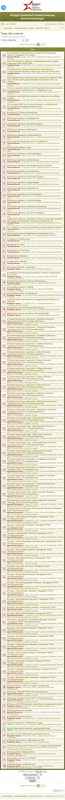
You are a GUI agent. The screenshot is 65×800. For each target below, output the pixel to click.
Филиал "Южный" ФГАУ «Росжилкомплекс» (28, 692)
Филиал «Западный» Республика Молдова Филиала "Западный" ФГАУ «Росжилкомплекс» (31, 621)
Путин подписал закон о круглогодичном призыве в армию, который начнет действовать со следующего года (35, 89)
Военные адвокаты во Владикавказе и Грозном (30, 165)
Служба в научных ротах (20, 716)
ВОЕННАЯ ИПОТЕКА (52, 309)
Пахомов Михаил (13, 57)
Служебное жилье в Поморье (22, 293)
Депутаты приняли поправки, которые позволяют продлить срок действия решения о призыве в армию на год (35, 220)
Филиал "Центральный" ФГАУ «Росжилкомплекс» (31, 698)
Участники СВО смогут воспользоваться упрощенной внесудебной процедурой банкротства (32, 105)
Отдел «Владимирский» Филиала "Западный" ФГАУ (32, 607)
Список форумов (21, 796)
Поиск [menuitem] (62, 28)
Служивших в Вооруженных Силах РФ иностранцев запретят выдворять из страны (31, 54)
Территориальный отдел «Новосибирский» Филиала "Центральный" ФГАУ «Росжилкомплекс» (32, 444)
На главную (8, 796)
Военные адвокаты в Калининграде (25, 200)
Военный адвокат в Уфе (20, 147)
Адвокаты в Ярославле (19, 239)
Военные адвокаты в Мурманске (23, 188)
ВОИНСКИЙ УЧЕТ (50, 235)
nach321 (10, 747)
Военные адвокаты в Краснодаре (24, 182)
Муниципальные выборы (20, 710)
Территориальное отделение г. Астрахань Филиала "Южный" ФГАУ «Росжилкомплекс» (31, 476)
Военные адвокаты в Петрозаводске (25, 194)
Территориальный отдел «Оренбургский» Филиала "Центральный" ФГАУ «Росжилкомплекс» (31, 427)
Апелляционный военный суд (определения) (29, 728)
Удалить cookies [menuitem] (37, 796)
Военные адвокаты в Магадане (23, 130)
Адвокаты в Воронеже (19, 250)
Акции (47, 742)
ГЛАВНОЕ (47, 269)
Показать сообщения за (32, 771)
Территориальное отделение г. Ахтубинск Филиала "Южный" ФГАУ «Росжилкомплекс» (31, 468)
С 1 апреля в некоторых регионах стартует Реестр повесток (36, 227)
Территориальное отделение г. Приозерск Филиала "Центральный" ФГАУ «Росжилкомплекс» (31, 328)
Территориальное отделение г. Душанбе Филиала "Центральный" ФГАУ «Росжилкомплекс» (30, 320)
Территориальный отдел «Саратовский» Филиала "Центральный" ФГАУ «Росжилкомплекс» (30, 419)
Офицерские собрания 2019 (21, 752)
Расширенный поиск (27, 40)
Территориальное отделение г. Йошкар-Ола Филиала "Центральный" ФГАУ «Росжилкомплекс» (32, 402)
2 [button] (41, 44)
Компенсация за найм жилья (22, 764)
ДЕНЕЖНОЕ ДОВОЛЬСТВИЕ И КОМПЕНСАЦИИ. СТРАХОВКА (30, 767)
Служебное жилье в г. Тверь (21, 758)
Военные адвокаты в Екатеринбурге (25, 154)
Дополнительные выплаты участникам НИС (29, 313)
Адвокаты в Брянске (18, 256)
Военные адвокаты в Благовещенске (25, 124)
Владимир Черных (14, 269)
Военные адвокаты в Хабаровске (24, 118)
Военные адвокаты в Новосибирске (25, 135)
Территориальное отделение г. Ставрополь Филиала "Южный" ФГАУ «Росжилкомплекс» (31, 460)
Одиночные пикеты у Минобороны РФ (26, 740)
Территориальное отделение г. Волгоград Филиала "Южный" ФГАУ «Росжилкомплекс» (31, 485)
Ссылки (6, 24)
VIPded (9, 724)
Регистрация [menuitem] (52, 24)
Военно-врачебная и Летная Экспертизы (27, 281)
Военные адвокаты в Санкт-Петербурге (27, 213)
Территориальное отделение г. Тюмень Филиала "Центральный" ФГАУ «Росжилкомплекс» (30, 345)
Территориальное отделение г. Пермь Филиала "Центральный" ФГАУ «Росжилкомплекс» (29, 378)
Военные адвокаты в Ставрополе (24, 171)
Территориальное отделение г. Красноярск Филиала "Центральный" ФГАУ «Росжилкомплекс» (31, 411)
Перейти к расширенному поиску (13, 36)
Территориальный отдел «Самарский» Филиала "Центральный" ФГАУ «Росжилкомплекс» (29, 452)
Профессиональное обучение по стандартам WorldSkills (34, 746)
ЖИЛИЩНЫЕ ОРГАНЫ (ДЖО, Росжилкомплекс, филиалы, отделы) (35, 323)
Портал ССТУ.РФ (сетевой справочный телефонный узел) (35, 704)
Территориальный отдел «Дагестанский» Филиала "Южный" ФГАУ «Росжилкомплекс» (31, 493)
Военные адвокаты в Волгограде (24, 160)
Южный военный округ (51, 162)
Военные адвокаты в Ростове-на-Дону (26, 177)
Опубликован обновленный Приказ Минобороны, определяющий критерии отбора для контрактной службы (33, 70)
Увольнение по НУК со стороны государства (29, 686)
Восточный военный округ (52, 120)
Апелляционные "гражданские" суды (26, 723)
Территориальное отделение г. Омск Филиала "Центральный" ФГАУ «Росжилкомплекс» (28, 353)
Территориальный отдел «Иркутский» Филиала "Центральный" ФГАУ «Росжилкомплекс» (29, 435)
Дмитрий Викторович (15, 323)
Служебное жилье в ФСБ (20, 287)
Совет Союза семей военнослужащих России (29, 734)
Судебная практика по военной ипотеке (27, 308)
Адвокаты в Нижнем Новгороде (23, 113)
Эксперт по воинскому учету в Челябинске (28, 141)
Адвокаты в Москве (18, 261)
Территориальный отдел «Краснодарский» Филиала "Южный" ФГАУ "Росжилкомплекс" (31, 501)
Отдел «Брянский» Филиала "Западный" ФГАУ (30, 613)
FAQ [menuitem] (14, 24)
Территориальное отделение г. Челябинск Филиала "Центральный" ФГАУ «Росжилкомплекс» (31, 336)
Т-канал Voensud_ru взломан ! (22, 267)
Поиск (23, 40)
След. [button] (44, 44)
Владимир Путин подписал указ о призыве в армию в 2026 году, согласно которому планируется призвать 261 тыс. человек (34, 80)
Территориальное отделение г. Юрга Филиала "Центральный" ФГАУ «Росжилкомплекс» (28, 386)
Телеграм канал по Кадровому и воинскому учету (31, 233)
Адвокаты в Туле (16, 245)
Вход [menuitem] (61, 24)
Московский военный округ (52, 114)
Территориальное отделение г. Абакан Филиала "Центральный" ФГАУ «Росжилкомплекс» (29, 369)
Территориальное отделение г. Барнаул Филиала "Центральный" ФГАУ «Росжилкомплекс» (30, 394)
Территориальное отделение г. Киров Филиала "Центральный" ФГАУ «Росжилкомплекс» (29, 361)
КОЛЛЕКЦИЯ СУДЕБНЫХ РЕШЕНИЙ (49, 724)
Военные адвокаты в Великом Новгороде (28, 207)
